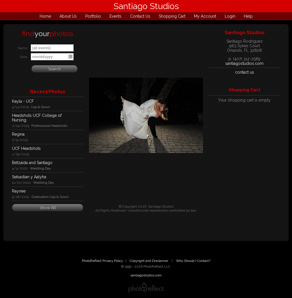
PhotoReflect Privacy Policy (102, 261)
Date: (24, 57)
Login (230, 16)
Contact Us (140, 16)
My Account (205, 16)
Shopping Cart (172, 16)
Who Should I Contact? (193, 261)
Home (45, 16)
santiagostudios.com (244, 63)
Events (115, 16)
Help (248, 16)
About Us (68, 16)
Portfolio (93, 16)
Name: (23, 48)
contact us (244, 72)
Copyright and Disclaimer (149, 261)
